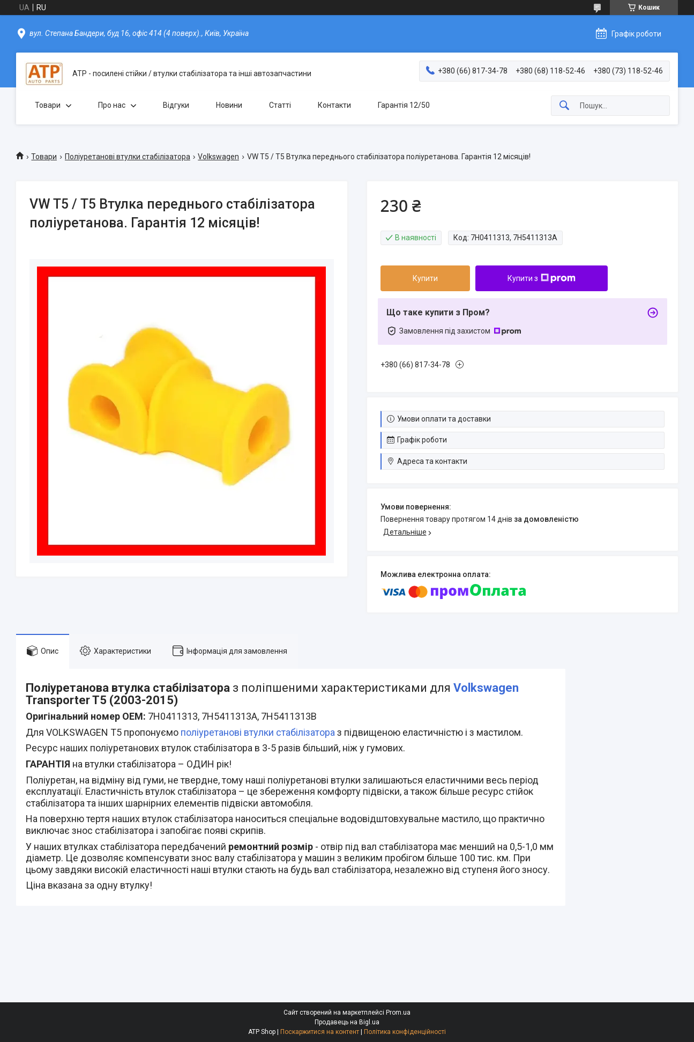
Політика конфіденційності (405, 1032)
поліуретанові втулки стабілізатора (258, 732)
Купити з (542, 278)
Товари (48, 105)
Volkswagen (218, 156)
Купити (425, 278)
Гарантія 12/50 (404, 105)
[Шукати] (564, 106)
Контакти (334, 105)
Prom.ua (398, 1012)
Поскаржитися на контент (319, 1032)
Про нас (111, 105)
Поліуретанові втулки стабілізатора (127, 156)
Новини (229, 105)
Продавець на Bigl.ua (347, 1022)
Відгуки (176, 105)
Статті (280, 105)
